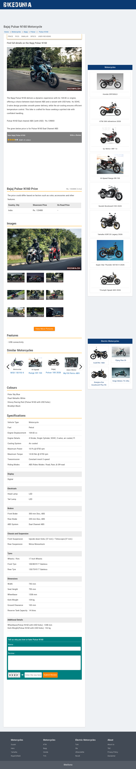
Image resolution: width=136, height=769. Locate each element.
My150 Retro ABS (71, 373)
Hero (12, 748)
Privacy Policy (113, 752)
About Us (111, 744)
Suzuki (13, 744)
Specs (33, 36)
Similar (24, 36)
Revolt (77, 756)
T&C (109, 748)
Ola (76, 748)
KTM (45, 744)
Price (10, 36)
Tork (76, 744)
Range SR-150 (35, 373)
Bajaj (45, 748)
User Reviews (44, 36)
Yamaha (14, 752)
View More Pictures (44, 328)
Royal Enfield (15, 756)
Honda (45, 752)
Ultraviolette (79, 752)
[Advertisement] (68, 17)
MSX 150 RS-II (17, 372)
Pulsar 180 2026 (53, 372)
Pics (17, 36)
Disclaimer (111, 756)
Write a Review (75, 135)
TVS (44, 756)
